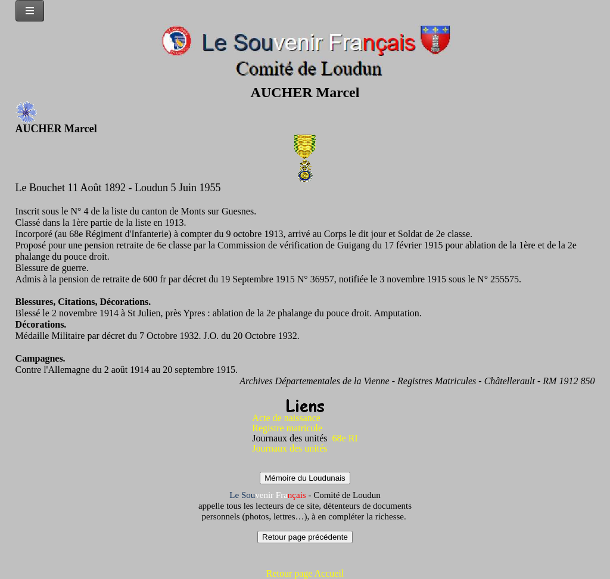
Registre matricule (287, 428)
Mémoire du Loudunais (305, 478)
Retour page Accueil (305, 573)
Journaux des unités (289, 448)
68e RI (345, 438)
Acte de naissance (286, 418)
